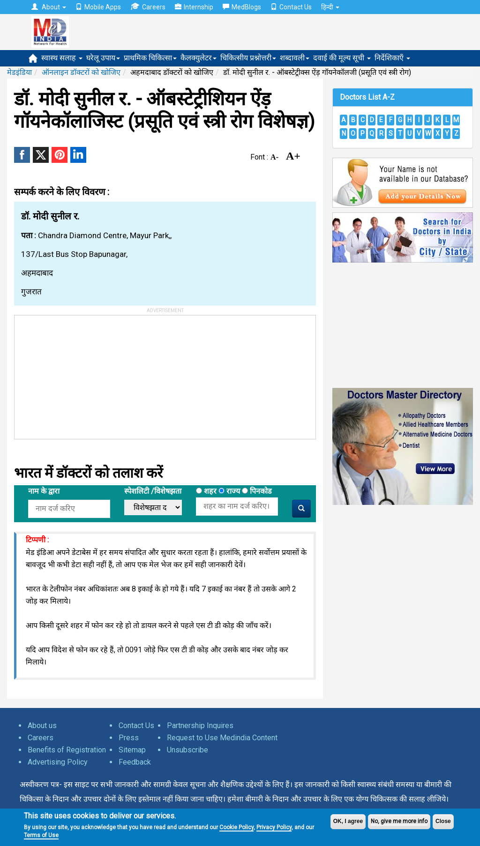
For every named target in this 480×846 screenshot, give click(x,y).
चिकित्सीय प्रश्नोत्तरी (248, 57)
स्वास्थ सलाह (61, 57)
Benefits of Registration (67, 749)
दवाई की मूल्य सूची (342, 57)
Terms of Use (41, 835)
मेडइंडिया (19, 72)
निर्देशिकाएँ (392, 57)
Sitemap (132, 749)
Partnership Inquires (200, 725)
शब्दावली (294, 57)
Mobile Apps (98, 7)
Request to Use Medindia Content (222, 737)
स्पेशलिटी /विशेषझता (152, 491)
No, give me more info (399, 821)
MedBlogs (242, 7)
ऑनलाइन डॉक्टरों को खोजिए (81, 72)
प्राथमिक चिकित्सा (150, 57)
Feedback (135, 762)
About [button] (48, 7)
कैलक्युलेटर (198, 57)
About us (42, 725)
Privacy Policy (274, 827)
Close (443, 821)
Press (129, 737)
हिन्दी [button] (330, 7)
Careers (147, 7)
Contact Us (291, 7)
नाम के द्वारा (44, 491)
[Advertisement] (85, 373)
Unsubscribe (187, 749)
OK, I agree (348, 821)
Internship (194, 7)
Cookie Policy (236, 827)
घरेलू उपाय (103, 57)
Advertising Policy (58, 762)
